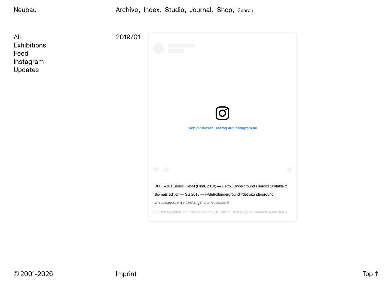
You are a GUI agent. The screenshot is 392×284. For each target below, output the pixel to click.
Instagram (29, 61)
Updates (26, 69)
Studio (174, 9)
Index (152, 9)
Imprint (126, 274)
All (17, 37)
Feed (21, 53)
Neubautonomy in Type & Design (216, 212)
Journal (201, 9)
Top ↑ (370, 274)
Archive (127, 9)
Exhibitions (30, 45)
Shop (224, 9)
